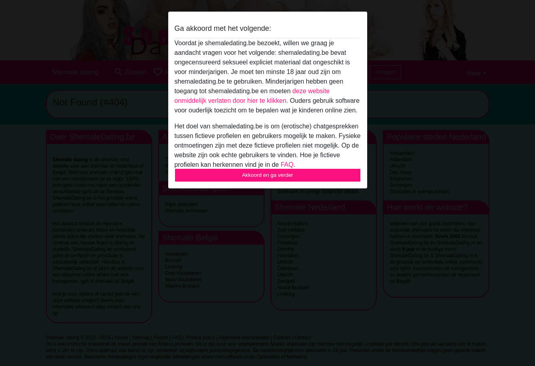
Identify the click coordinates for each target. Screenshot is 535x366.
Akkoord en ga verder (267, 175)
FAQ (286, 164)
